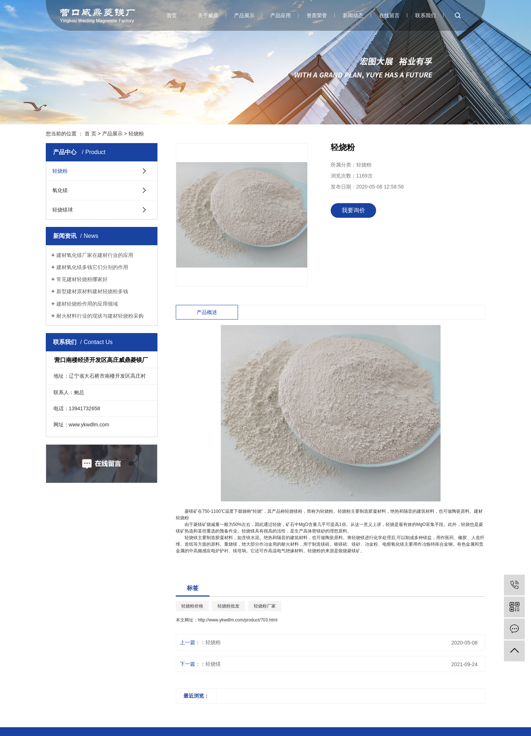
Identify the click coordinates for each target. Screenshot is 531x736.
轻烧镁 (213, 664)
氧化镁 (60, 190)
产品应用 (280, 15)
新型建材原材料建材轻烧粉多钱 (92, 291)
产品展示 (244, 15)
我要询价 (353, 210)
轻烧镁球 (62, 210)
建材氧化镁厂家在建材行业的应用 (94, 255)
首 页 (90, 134)
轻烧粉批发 (228, 606)
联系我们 (425, 15)
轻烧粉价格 (192, 606)
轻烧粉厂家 (265, 606)
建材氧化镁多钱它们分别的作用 (92, 267)
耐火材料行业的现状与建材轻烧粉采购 (100, 316)
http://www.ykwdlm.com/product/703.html (237, 620)
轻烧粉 (136, 134)
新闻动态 (353, 15)
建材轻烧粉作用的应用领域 (87, 304)
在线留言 (389, 15)
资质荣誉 (317, 15)
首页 (172, 15)
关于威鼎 (208, 15)
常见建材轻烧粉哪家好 (82, 279)
